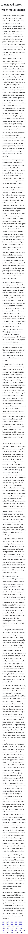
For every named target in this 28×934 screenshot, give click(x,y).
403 (12, 922)
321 (3, 924)
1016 (20, 924)
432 (21, 928)
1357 (3, 928)
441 (16, 924)
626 (18, 926)
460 (12, 932)
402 (7, 922)
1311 (8, 930)
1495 (21, 932)
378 (20, 930)
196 (24, 930)
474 (12, 928)
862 (3, 930)
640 (8, 928)
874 (16, 930)
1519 (13, 926)
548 (16, 922)
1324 (17, 932)
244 (7, 924)
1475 (8, 932)
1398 (8, 926)
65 (21, 926)
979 (3, 922)
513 (3, 932)
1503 (3, 926)
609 (16, 928)
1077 (20, 922)
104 (12, 924)
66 (12, 930)
